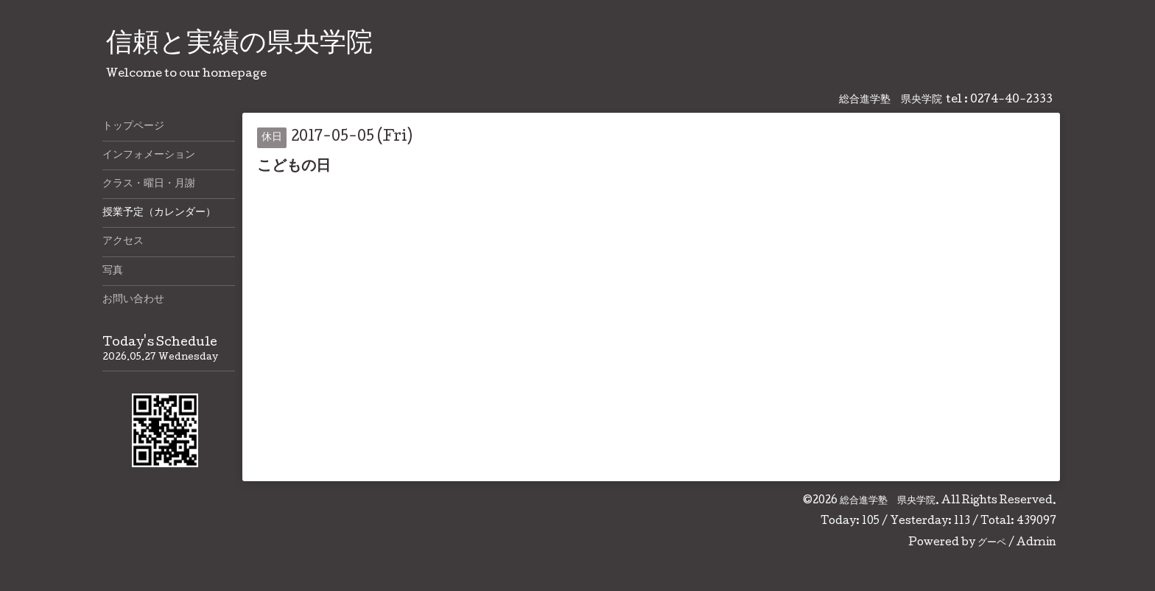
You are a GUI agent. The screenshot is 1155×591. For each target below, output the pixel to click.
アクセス (123, 242)
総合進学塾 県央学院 (887, 501)
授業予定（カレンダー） (159, 213)
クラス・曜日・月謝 (148, 184)
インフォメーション (148, 155)
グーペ (991, 543)
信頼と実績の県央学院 (239, 45)
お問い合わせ (133, 300)
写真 (112, 271)
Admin (1036, 543)
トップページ (133, 127)
